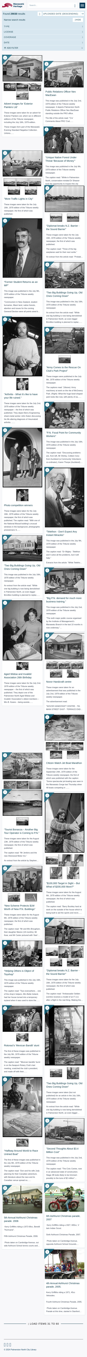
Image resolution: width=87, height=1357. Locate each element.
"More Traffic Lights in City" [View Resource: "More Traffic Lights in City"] (18, 186)
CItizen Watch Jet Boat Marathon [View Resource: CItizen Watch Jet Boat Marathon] (64, 763)
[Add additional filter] (43, 47)
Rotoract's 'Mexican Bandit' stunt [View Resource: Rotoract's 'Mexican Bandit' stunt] (21, 1045)
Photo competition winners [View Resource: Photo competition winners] (18, 505)
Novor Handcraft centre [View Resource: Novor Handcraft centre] (59, 681)
